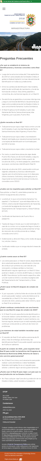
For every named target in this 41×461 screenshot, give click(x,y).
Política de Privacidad (9, 422)
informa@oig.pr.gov (15, 433)
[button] (4, 9)
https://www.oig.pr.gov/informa (12, 435)
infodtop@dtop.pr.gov (9, 407)
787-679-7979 (11, 438)
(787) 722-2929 (7, 410)
